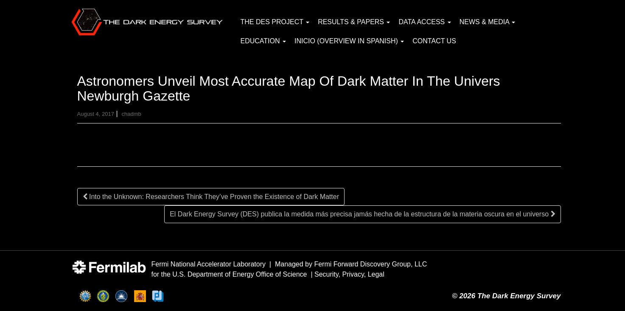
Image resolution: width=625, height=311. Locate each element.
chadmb (131, 114)
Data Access (424, 21)
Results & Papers (354, 21)
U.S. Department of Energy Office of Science (239, 274)
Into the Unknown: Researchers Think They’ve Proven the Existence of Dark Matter (211, 196)
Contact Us (434, 41)
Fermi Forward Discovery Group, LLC (370, 264)
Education (263, 41)
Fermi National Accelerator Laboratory (208, 264)
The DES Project (275, 21)
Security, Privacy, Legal (349, 274)
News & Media (488, 21)
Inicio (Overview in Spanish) (349, 41)
